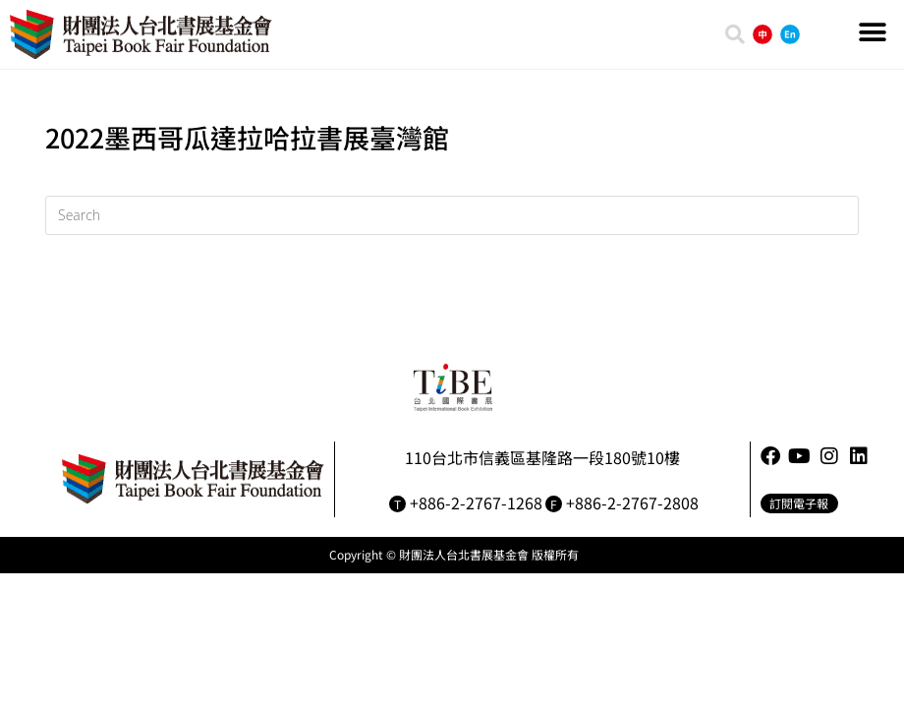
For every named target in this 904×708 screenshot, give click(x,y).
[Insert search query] (452, 215)
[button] (872, 32)
